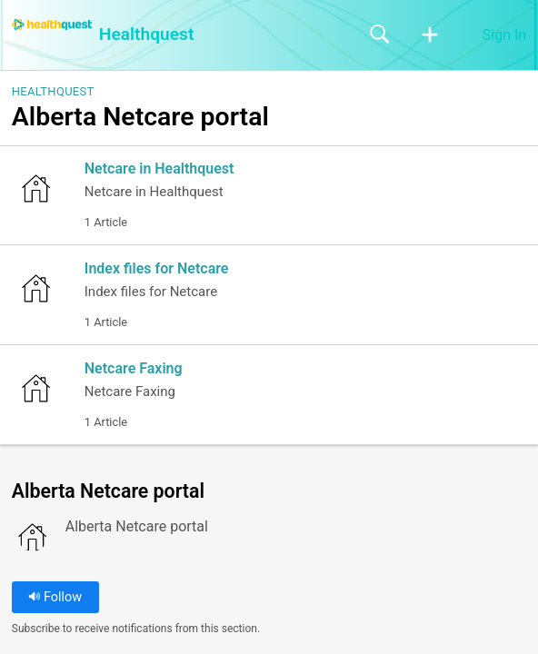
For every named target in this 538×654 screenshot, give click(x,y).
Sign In (504, 35)
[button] (429, 35)
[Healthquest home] (52, 24)
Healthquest (53, 91)
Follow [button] (55, 597)
